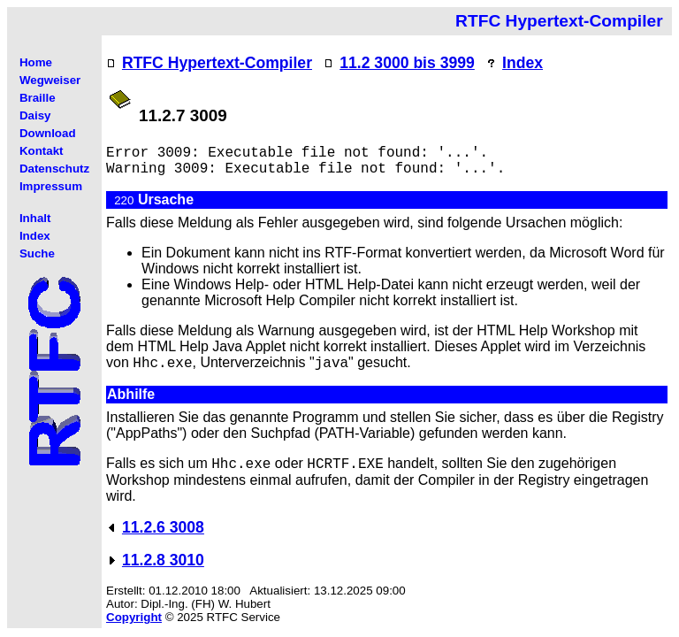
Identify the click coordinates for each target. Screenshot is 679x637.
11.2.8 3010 (163, 560)
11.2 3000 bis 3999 (407, 63)
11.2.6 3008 (163, 527)
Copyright (134, 617)
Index (522, 63)
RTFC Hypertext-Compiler (217, 63)
